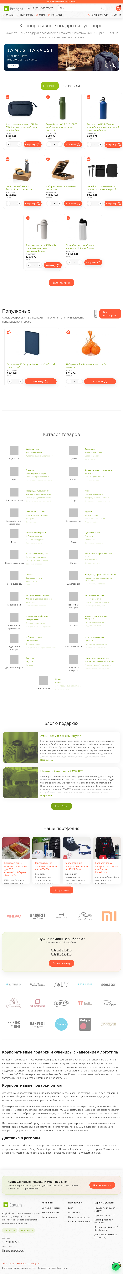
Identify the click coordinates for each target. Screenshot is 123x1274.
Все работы (61, 890)
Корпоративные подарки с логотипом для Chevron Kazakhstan (106, 867)
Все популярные (110, 314)
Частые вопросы (50, 1212)
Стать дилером (49, 1216)
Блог (70, 1207)
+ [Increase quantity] (19, 144)
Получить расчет (102, 1185)
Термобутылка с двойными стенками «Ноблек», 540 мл (80, 246)
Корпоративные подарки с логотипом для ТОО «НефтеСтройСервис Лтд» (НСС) (15, 869)
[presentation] (95, 312)
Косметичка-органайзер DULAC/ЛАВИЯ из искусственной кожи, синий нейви (22, 127)
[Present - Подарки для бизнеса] (14, 8)
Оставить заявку (61, 963)
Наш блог (61, 806)
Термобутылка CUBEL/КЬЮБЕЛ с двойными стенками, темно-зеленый (62, 127)
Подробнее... (46, 759)
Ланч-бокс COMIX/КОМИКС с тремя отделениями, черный (101, 188)
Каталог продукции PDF (80, 1221)
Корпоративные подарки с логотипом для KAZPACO (46, 866)
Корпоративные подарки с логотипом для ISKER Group (76, 866)
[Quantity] (14, 144)
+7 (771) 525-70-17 (42, 8)
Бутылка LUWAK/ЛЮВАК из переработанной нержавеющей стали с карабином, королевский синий (103, 128)
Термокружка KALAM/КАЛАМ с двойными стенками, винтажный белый (41, 248)
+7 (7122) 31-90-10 (61, 949)
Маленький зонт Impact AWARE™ (61, 771)
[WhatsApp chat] (116, 1267)
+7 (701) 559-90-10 (61, 954)
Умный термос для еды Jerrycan (60, 736)
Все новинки (61, 282)
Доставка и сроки (51, 1207)
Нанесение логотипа (79, 1216)
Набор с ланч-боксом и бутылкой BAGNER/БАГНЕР (19, 188)
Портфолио (74, 1212)
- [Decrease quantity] (8, 144)
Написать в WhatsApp (13, 1250)
